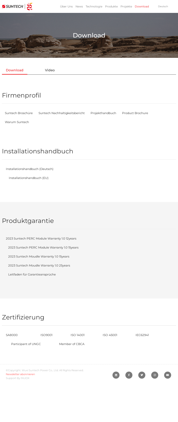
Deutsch (163, 6)
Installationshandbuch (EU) (30, 178)
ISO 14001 (81, 335)
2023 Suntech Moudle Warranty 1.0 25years (42, 265)
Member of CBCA (76, 344)
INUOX (25, 378)
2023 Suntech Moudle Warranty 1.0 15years (42, 256)
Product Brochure (145, 113)
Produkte (111, 6)
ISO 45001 (116, 335)
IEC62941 (150, 335)
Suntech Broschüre (20, 113)
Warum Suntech (18, 122)
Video (50, 70)
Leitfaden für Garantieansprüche (34, 274)
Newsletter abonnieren (20, 374)
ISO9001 (47, 335)
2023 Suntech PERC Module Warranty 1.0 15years (46, 247)
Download (142, 6)
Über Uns (66, 6)
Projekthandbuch (111, 113)
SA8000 (12, 335)
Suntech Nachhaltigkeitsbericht (66, 113)
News (79, 6)
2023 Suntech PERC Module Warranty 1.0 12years (43, 238)
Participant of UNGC (27, 344)
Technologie (94, 6)
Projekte (126, 6)
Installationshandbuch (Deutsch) (32, 169)
